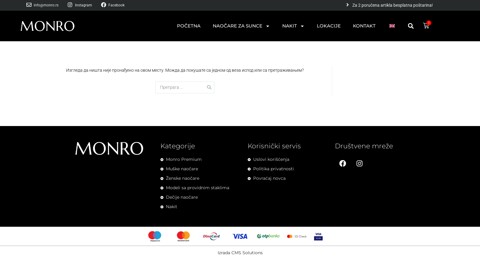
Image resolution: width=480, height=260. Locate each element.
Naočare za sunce (241, 26)
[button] (411, 26)
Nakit (293, 26)
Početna (189, 26)
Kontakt (364, 26)
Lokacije (329, 26)
